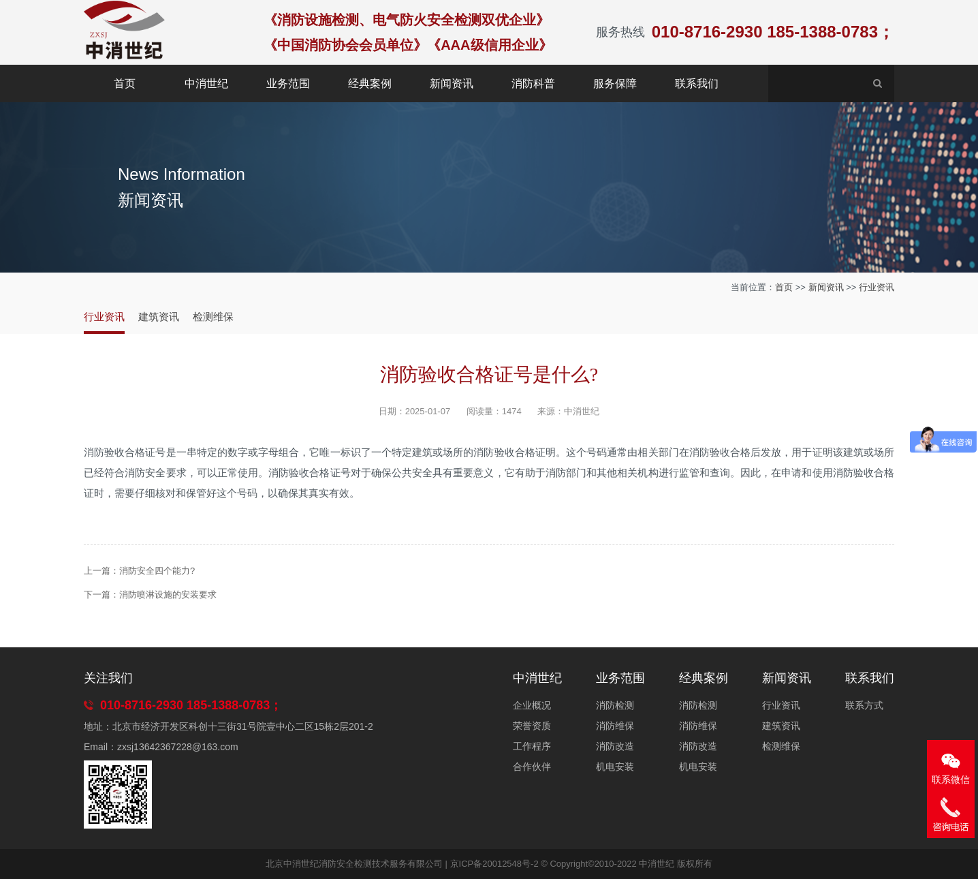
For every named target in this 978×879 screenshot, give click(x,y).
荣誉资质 (532, 725)
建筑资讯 (158, 316)
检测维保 (213, 316)
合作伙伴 (532, 766)
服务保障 (615, 83)
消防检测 (615, 705)
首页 (125, 83)
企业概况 (532, 705)
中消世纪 (206, 83)
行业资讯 (876, 287)
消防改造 (615, 746)
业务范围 (288, 83)
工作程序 (532, 746)
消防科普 (533, 83)
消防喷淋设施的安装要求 (168, 594)
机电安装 (615, 766)
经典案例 (370, 83)
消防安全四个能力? (157, 571)
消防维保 (615, 725)
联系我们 (697, 83)
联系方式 (864, 705)
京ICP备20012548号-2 (494, 864)
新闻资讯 (451, 83)
